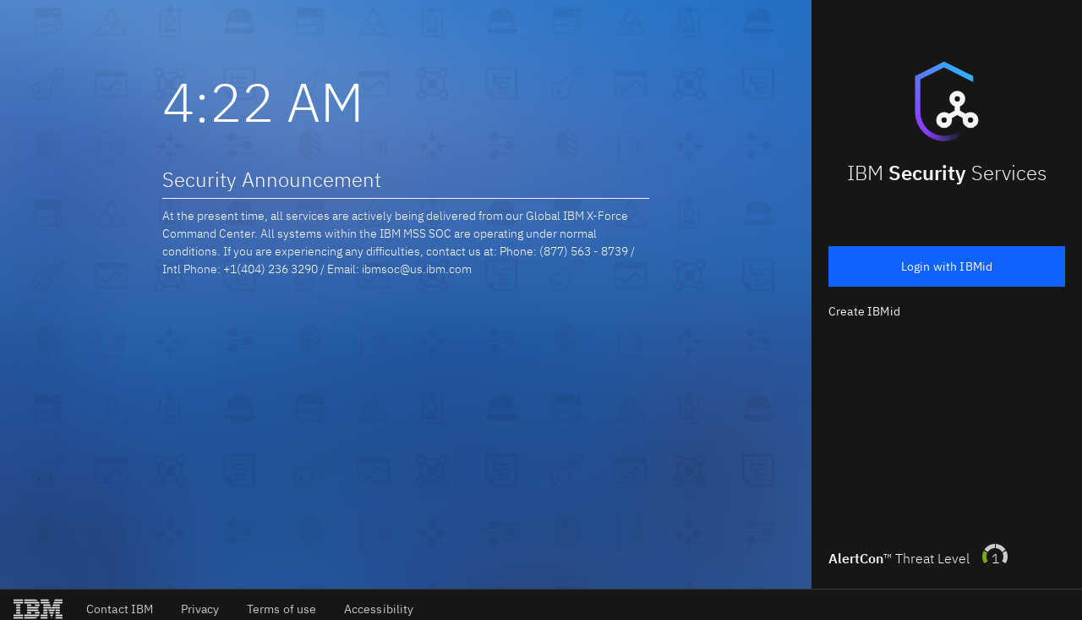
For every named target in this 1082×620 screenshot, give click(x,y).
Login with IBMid (947, 266)
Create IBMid (864, 311)
